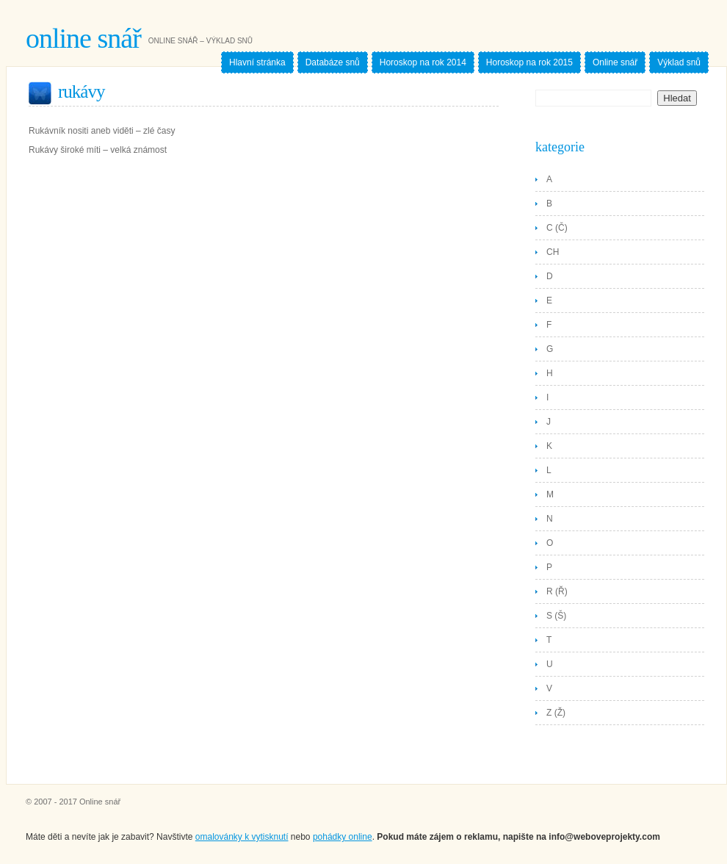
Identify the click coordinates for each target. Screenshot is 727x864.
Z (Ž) (555, 713)
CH (552, 252)
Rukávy (81, 91)
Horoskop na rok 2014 (423, 62)
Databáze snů (332, 62)
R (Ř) (557, 591)
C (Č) (557, 228)
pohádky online (342, 837)
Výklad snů (679, 62)
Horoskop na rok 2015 (529, 62)
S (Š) (556, 616)
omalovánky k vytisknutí (242, 837)
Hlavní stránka (257, 62)
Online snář (83, 38)
